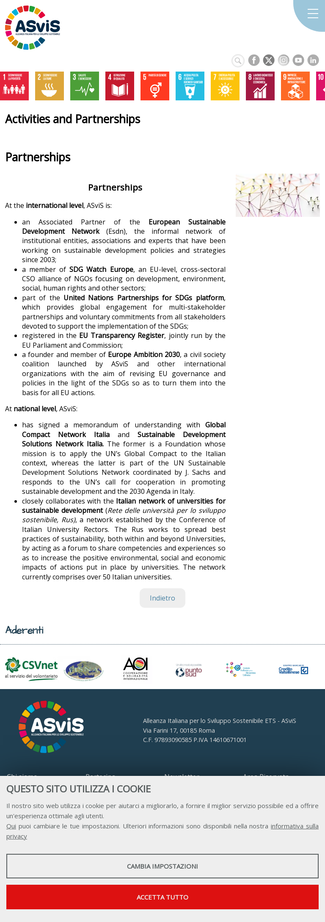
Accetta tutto (162, 897)
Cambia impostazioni (162, 866)
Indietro (162, 598)
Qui (11, 826)
